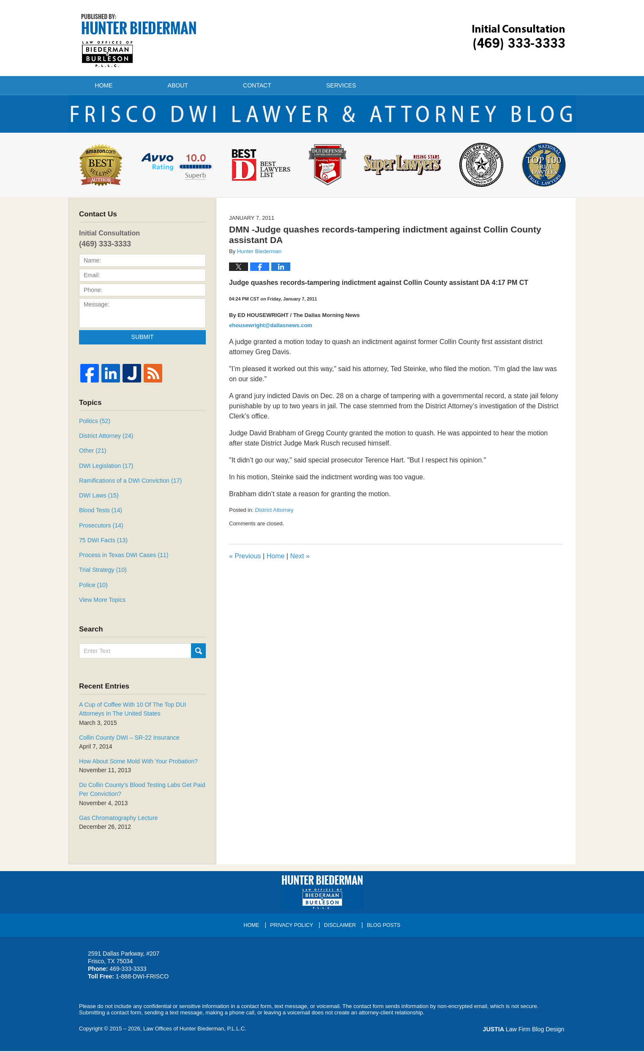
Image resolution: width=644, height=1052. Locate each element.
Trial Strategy (102, 572)
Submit (142, 340)
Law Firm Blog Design (524, 1030)
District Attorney (274, 513)
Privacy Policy (292, 926)
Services (351, 85)
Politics (94, 424)
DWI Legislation (106, 468)
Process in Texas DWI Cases (123, 557)
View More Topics (102, 601)
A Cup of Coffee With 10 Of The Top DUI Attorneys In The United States (132, 711)
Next (299, 559)
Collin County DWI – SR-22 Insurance (128, 739)
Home (106, 85)
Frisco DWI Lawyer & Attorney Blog (139, 40)
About (182, 85)
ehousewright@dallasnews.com (270, 328)
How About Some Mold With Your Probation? (137, 763)
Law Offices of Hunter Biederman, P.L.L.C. (194, 1030)
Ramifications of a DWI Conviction (129, 483)
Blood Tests (100, 513)
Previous (245, 559)
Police (93, 587)
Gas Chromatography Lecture (118, 819)
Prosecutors (101, 528)
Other (92, 454)
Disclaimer (340, 926)
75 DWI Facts (103, 542)
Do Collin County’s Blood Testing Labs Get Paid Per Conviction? (141, 791)
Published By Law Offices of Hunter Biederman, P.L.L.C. (518, 37)
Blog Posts (383, 926)
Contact (264, 85)
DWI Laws (98, 498)
